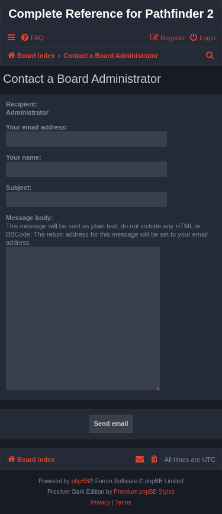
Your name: (23, 157)
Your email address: (36, 127)
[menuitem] (32, 38)
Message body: (29, 217)
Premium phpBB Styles (144, 492)
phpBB (80, 481)
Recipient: (21, 104)
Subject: (18, 187)
